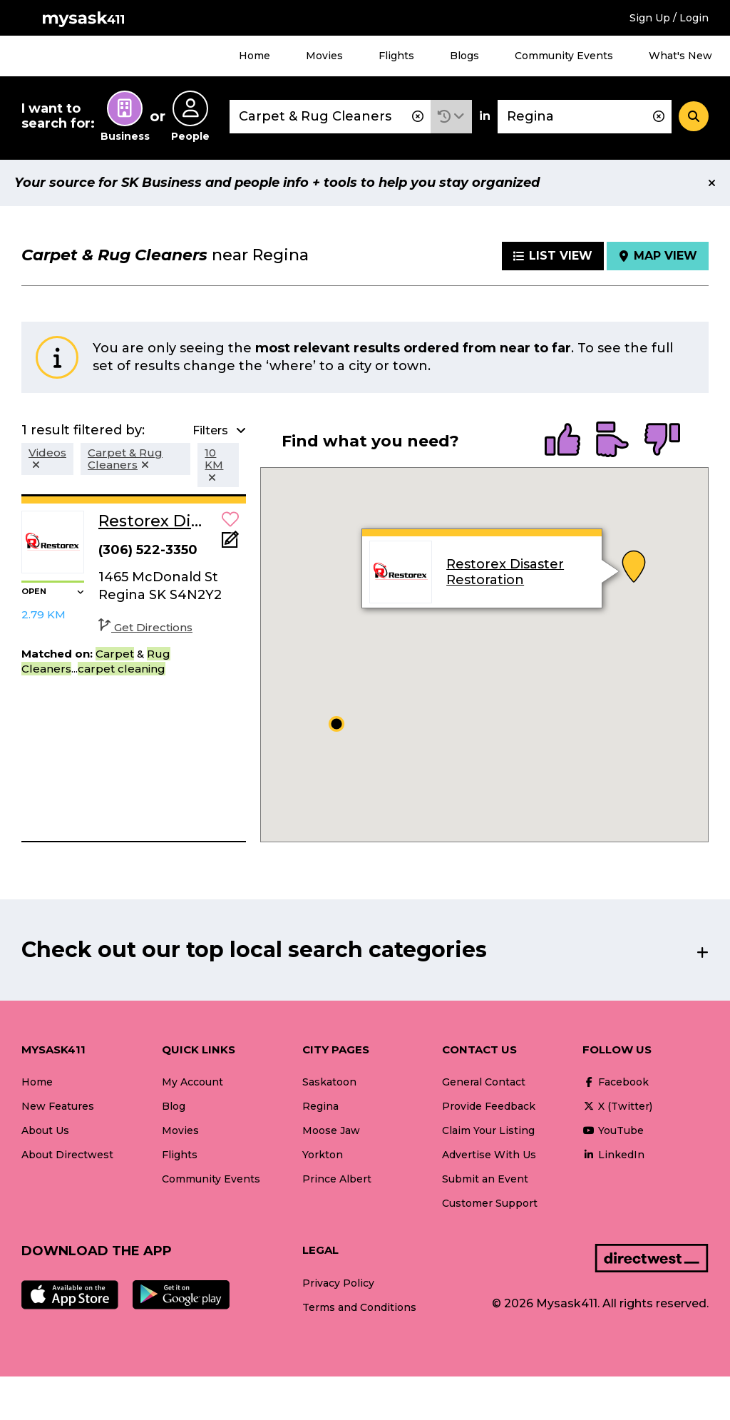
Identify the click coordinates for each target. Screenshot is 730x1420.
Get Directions (145, 627)
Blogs (464, 55)
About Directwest (67, 1154)
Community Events (564, 55)
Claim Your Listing (488, 1130)
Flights (396, 55)
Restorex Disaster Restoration (505, 572)
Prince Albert (336, 1179)
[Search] (694, 116)
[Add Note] (230, 544)
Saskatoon (329, 1082)
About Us (45, 1130)
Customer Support (490, 1203)
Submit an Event (485, 1179)
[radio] (562, 440)
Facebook (615, 1082)
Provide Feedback (488, 1106)
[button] (451, 116)
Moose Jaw (331, 1130)
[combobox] (330, 116)
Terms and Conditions (359, 1307)
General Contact (483, 1082)
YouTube (613, 1130)
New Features (57, 1106)
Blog (173, 1106)
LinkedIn (613, 1154)
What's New (680, 55)
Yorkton (322, 1154)
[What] (330, 116)
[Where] (585, 116)
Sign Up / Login (669, 17)
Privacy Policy (338, 1283)
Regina (320, 1106)
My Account (192, 1082)
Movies (324, 55)
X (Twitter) (617, 1106)
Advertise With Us (489, 1154)
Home (254, 55)
